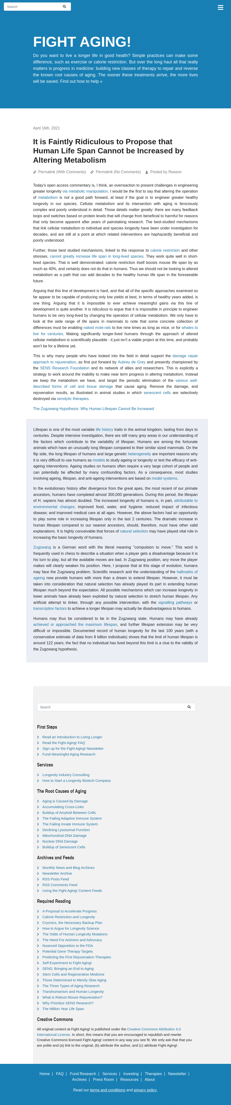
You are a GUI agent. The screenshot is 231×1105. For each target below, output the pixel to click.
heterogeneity (139, 454)
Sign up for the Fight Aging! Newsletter (73, 748)
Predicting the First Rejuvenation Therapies (77, 957)
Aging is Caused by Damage (65, 801)
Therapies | (156, 1074)
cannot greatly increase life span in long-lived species (97, 256)
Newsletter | (180, 1074)
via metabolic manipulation (85, 191)
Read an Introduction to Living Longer (72, 737)
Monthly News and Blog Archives (69, 868)
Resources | (132, 1079)
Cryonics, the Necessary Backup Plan (72, 923)
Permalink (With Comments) (62, 172)
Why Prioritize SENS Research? (68, 1003)
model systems (164, 478)
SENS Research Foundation (65, 368)
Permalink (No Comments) (118, 172)
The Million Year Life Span (63, 1009)
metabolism (48, 197)
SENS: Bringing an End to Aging (68, 968)
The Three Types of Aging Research (71, 986)
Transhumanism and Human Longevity (73, 991)
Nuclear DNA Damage (60, 841)
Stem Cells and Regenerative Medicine (73, 974)
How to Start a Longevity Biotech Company (77, 780)
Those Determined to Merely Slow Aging (75, 980)
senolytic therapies (73, 399)
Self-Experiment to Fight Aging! (67, 963)
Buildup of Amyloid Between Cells (69, 813)
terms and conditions (107, 1090)
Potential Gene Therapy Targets (68, 951)
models (99, 460)
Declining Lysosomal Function (66, 830)
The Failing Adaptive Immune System (72, 818)
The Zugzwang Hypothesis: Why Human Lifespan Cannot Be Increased (93, 409)
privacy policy (145, 1090)
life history (104, 430)
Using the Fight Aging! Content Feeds (72, 890)
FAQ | (62, 1074)
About (152, 1079)
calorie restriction (165, 250)
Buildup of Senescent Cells (64, 847)
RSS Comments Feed (60, 885)
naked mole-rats (97, 328)
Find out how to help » (81, 81)
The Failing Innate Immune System (70, 824)
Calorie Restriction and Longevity (69, 917)
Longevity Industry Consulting (66, 775)
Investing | (133, 1074)
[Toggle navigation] (220, 6)
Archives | (82, 1079)
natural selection (134, 531)
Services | (112, 1074)
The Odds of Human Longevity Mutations (75, 934)
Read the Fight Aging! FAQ (64, 743)
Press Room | (106, 1079)
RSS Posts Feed (56, 879)
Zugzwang (42, 547)
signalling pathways (175, 602)
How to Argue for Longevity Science (71, 928)
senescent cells (157, 393)
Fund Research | (85, 1074)
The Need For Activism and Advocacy (72, 940)
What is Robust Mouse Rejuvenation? (72, 997)
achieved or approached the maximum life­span (75, 624)
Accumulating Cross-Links (63, 807)
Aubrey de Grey (131, 362)
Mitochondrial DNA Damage (65, 835)
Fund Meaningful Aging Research (69, 754)
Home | (47, 1074)
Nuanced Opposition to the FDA (68, 946)
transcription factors (50, 608)
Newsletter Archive (57, 873)
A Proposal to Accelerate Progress (70, 911)
